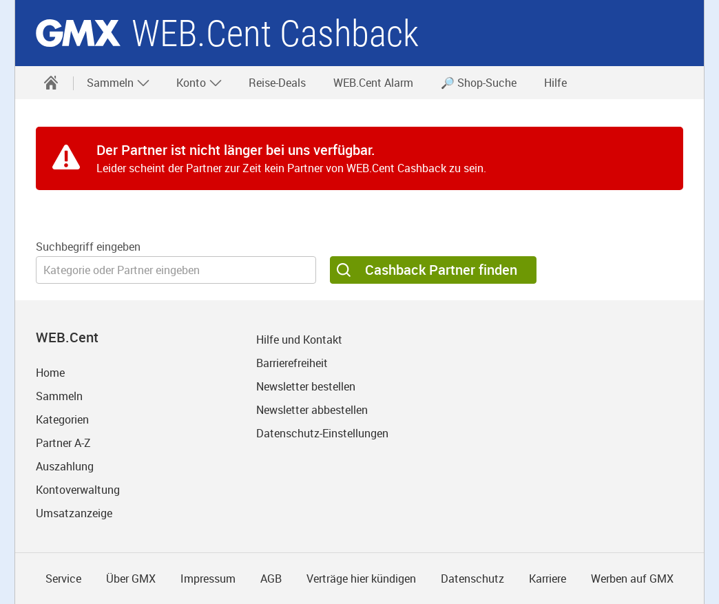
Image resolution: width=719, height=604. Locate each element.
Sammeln (59, 396)
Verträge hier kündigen (361, 578)
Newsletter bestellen (305, 386)
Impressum (208, 578)
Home (50, 372)
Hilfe (555, 82)
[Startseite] (51, 82)
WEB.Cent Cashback (275, 33)
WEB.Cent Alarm (373, 82)
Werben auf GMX (632, 578)
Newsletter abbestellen (312, 409)
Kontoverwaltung (78, 489)
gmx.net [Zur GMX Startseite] (78, 33)
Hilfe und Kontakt (299, 339)
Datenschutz (472, 578)
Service (63, 578)
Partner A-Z (63, 442)
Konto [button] (199, 82)
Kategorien (62, 419)
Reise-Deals (277, 82)
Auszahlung (65, 466)
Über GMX (131, 578)
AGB (271, 578)
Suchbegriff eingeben (88, 246)
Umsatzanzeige (74, 513)
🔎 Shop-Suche (479, 82)
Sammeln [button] (118, 82)
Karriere (547, 578)
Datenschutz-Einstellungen (322, 433)
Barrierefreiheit (292, 363)
